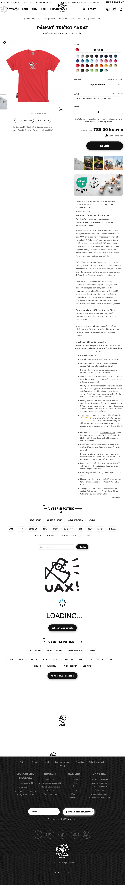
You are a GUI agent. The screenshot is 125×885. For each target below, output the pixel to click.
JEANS (101, 56)
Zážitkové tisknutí (99, 783)
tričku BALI (109, 316)
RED (98, 18)
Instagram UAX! (50, 834)
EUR (49, 2)
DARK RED (87, 65)
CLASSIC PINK (111, 61)
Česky (58, 872)
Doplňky (55, 9)
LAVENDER (97, 61)
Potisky (13, 9)
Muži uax (35, 18)
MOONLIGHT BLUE (116, 56)
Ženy (34, 9)
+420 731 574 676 (10, 2)
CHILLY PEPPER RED (82, 65)
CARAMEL (116, 65)
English (67, 872)
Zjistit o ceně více (114, 136)
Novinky (46, 762)
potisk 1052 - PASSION (85, 18)
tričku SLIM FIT (96, 316)
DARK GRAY (87, 56)
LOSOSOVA (106, 61)
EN (40, 2)
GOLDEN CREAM (106, 65)
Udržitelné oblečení (99, 779)
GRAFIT (92, 56)
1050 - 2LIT (43, 120)
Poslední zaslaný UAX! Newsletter (62, 819)
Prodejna (79, 762)
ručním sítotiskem (107, 432)
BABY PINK (101, 61)
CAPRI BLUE (82, 61)
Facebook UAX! (38, 834)
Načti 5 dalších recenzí (62, 676)
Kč (44, 2)
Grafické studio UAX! (99, 794)
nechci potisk (117, 93)
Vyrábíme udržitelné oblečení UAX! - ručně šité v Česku (25, 19)
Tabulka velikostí (115, 79)
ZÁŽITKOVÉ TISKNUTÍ (77, 2)
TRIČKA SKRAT (69, 18)
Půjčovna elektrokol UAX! (99, 797)
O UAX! (92, 2)
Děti (43, 9)
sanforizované (99, 394)
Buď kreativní (74, 797)
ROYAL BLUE (77, 61)
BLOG (99, 2)
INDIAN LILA (116, 61)
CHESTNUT (82, 70)
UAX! (58, 862)
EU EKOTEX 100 (105, 418)
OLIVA (87, 70)
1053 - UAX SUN (24, 120)
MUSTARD (111, 65)
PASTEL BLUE (92, 61)
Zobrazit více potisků (62, 628)
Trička (60, 18)
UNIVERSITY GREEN (101, 70)
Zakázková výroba (97, 762)
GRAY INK (111, 56)
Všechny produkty (48, 18)
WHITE (77, 56)
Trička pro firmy (99, 790)
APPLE (92, 70)
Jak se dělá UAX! (63, 762)
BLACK (97, 56)
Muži (25, 9)
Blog (62, 766)
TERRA (92, 65)
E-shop (34, 762)
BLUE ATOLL (87, 61)
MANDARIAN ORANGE (97, 65)
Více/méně (116, 497)
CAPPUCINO (77, 70)
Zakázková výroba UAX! (43, 130)
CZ (36, 2)
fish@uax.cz (29, 787)
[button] (120, 164)
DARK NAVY (106, 56)
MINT (106, 70)
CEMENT (82, 56)
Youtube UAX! (75, 834)
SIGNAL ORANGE (101, 65)
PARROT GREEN (97, 70)
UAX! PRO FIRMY (115, 2)
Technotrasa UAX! (87, 834)
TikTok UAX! (62, 834)
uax (28, 18)
